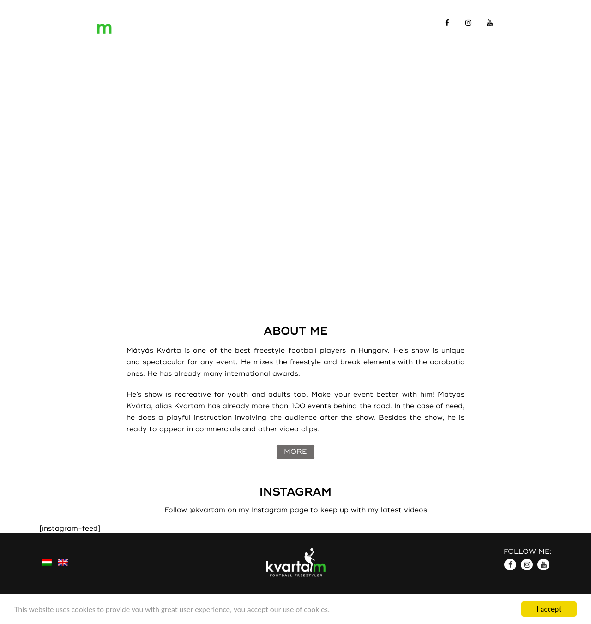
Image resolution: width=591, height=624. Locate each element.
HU (546, 22)
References (258, 22)
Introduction (190, 22)
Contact (362, 22)
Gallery (313, 22)
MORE (295, 451)
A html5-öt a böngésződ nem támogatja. (295, 148)
